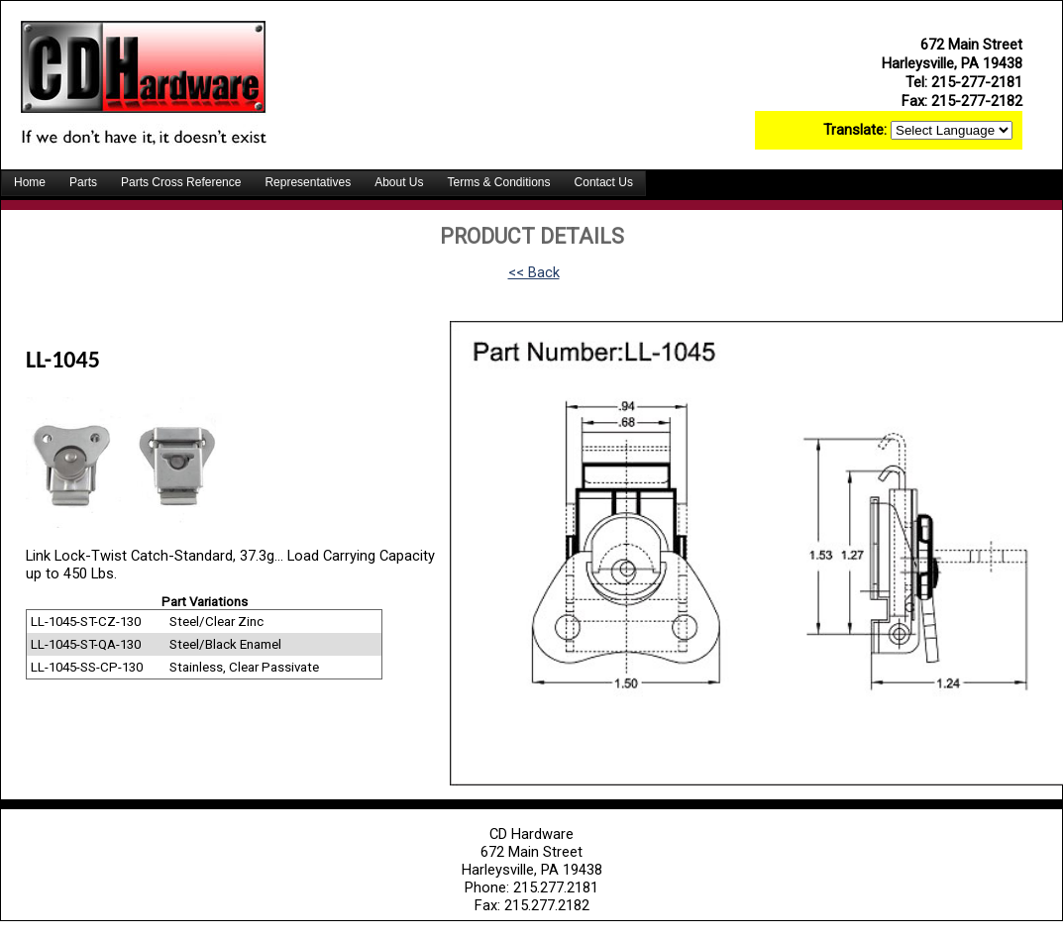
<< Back (534, 272)
